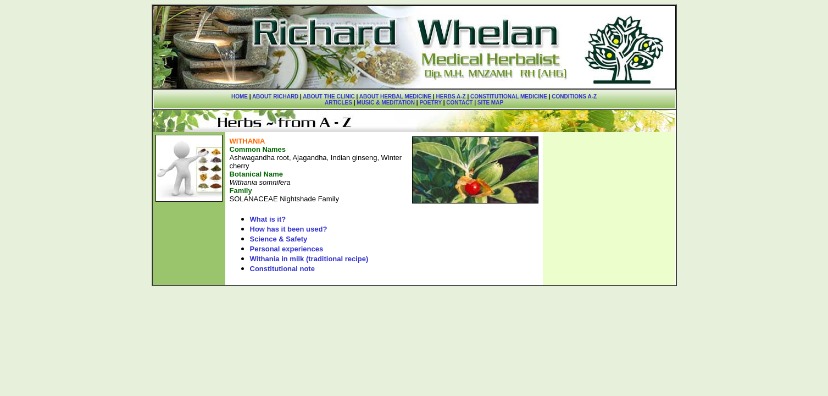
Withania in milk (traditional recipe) (309, 259)
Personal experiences (287, 249)
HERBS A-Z (451, 97)
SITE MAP (490, 103)
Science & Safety (279, 239)
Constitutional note (282, 269)
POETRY (430, 103)
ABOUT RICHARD (275, 97)
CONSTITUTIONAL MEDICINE (508, 97)
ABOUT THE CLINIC (328, 97)
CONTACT (459, 103)
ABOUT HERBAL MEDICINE (395, 97)
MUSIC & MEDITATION (386, 103)
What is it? (268, 219)
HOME (239, 97)
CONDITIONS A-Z (574, 97)
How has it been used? (288, 229)
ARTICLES (338, 103)
